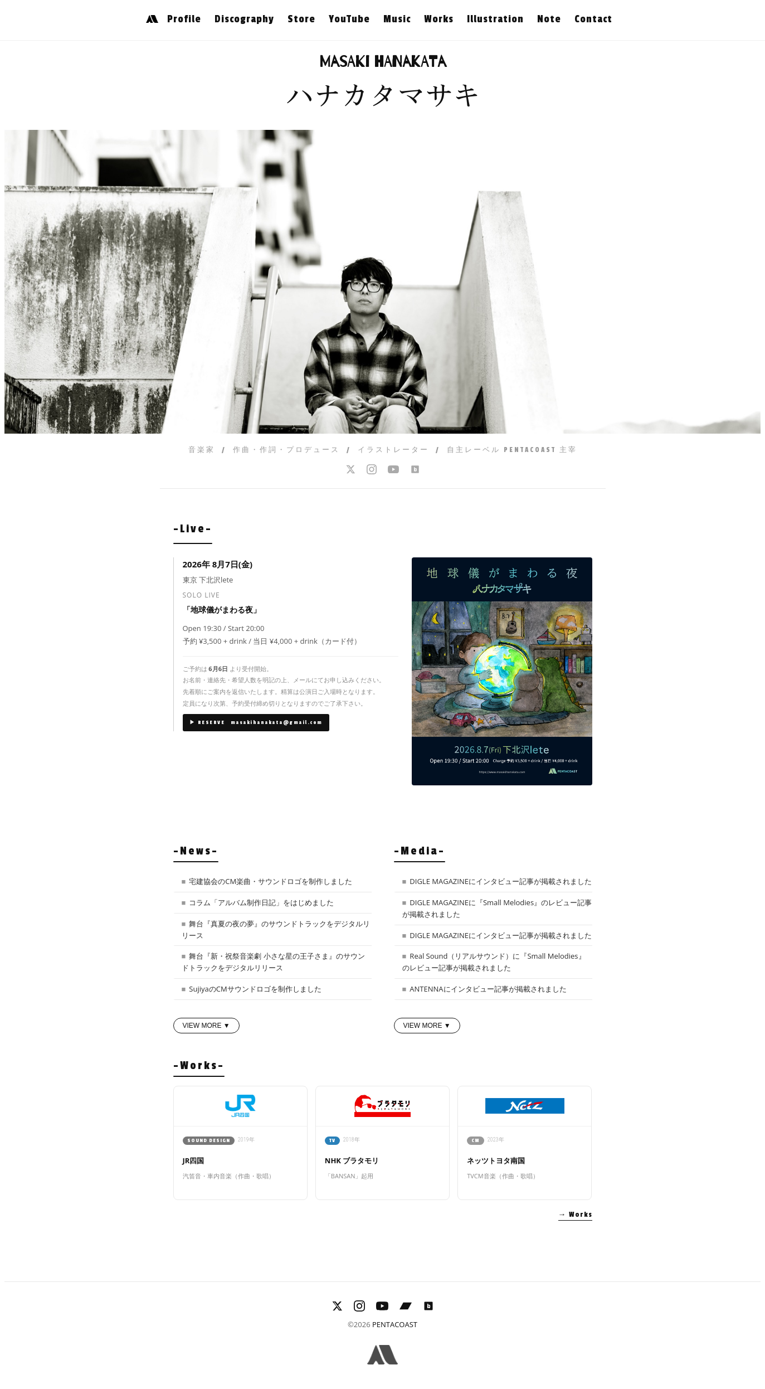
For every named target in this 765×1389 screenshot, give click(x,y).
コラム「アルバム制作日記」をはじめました (261, 902)
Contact (593, 19)
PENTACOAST (394, 1324)
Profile (184, 19)
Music (397, 19)
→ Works (575, 1214)
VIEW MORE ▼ (206, 1025)
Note (549, 19)
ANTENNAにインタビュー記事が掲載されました (488, 989)
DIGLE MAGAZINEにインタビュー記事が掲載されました (501, 881)
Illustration (495, 19)
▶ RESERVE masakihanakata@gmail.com (256, 723)
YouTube (349, 19)
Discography (244, 19)
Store (301, 19)
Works (439, 19)
